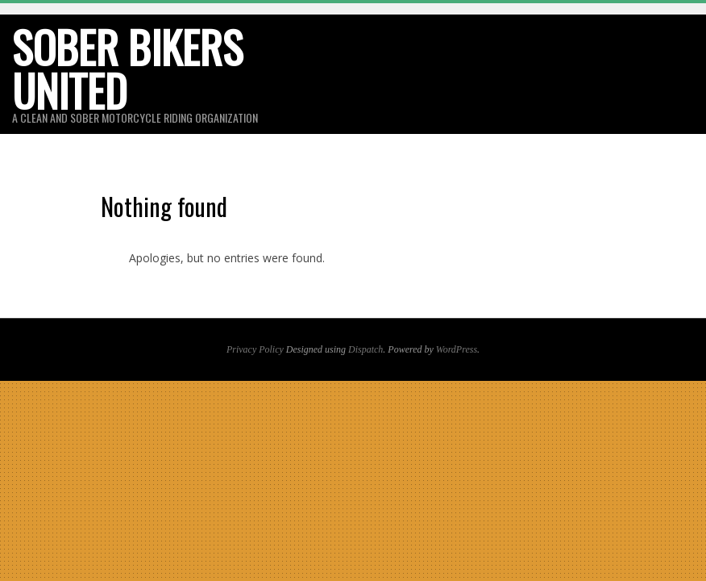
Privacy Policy (255, 349)
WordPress (456, 349)
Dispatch (365, 349)
